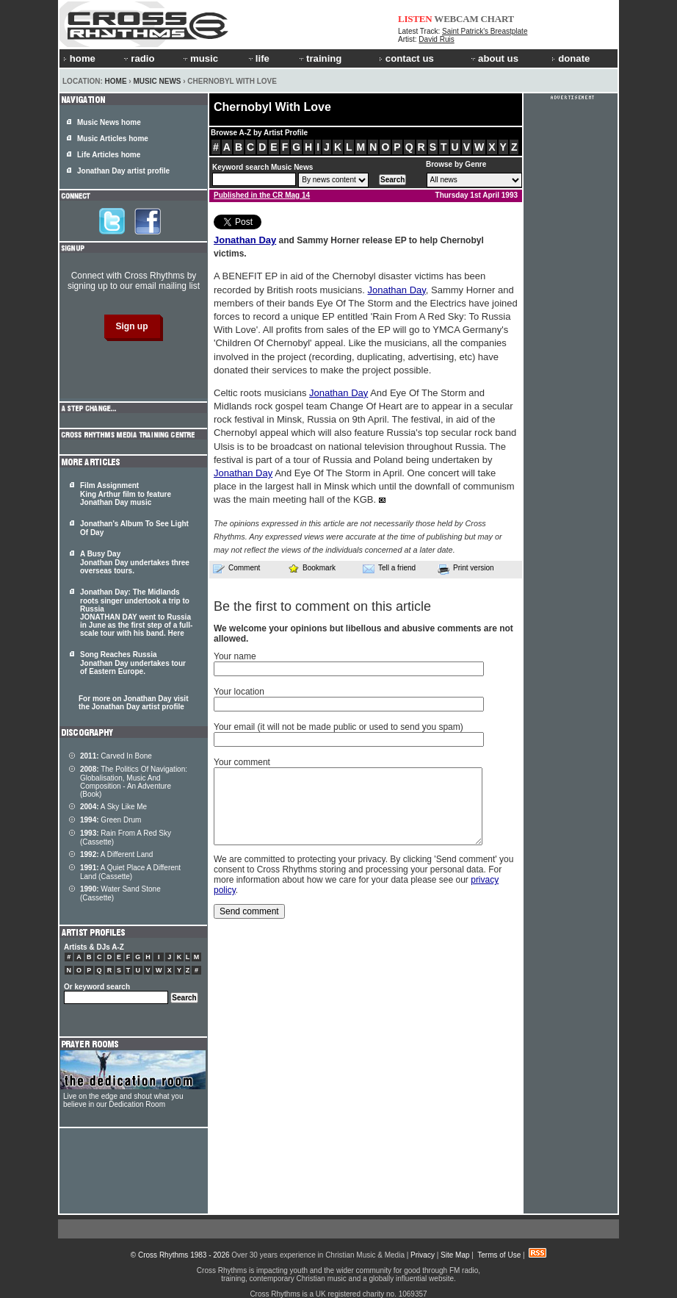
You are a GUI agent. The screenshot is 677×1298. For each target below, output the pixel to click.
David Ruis (436, 39)
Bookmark (312, 568)
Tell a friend (389, 568)
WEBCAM (456, 18)
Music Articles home (112, 139)
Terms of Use (499, 1255)
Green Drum (110, 820)
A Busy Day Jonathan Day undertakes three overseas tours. (134, 562)
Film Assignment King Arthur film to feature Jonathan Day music (125, 493)
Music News (157, 81)
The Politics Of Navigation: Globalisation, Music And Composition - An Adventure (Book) (133, 781)
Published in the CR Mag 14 (262, 195)
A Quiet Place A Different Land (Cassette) (130, 872)
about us (493, 58)
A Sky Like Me (113, 807)
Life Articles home (108, 155)
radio (138, 58)
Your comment (242, 762)
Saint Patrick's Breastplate (484, 31)
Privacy (422, 1255)
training (319, 58)
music (199, 58)
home (79, 58)
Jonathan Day (245, 239)
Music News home (109, 122)
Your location (239, 691)
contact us (406, 58)
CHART (498, 18)
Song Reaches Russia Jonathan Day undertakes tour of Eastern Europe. (133, 662)
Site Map (455, 1255)
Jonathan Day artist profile (123, 171)
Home (116, 81)
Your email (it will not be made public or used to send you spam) (338, 727)
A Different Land (116, 854)
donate (570, 58)
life (258, 58)
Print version (466, 569)
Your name (235, 656)
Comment (236, 568)
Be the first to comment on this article (322, 606)
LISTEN (415, 18)
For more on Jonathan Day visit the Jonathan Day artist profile (133, 703)
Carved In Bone (116, 756)
